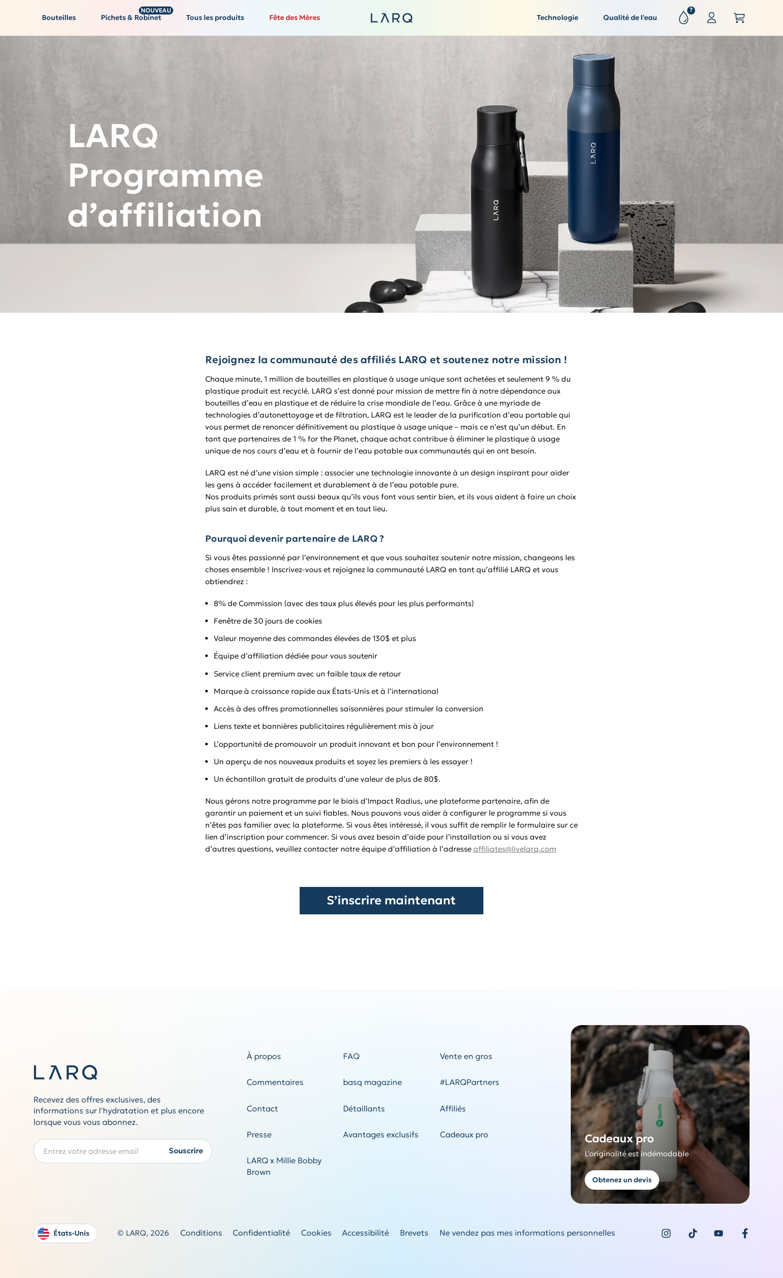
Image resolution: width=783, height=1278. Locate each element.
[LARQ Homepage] (391, 18)
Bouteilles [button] (59, 17)
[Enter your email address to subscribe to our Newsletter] (123, 1151)
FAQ (351, 1056)
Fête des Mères (294, 17)
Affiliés (453, 1108)
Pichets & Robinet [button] (135, 15)
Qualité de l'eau (630, 17)
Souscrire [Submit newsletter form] (186, 1150)
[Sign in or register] (712, 18)
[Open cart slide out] (740, 18)
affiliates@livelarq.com (514, 848)
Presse (259, 1134)
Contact (262, 1108)
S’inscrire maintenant (391, 900)
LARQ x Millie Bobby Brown (284, 1166)
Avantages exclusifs (380, 1134)
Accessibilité (365, 1233)
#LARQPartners (469, 1082)
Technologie (557, 17)
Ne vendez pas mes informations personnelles (527, 1233)
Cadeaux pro (464, 1134)
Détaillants (364, 1108)
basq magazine (372, 1082)
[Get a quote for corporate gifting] (660, 1114)
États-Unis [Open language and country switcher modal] (63, 1234)
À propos (264, 1056)
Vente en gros (466, 1056)
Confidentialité (261, 1233)
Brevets (414, 1233)
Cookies (316, 1233)
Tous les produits (215, 17)
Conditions (201, 1233)
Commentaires (275, 1082)
